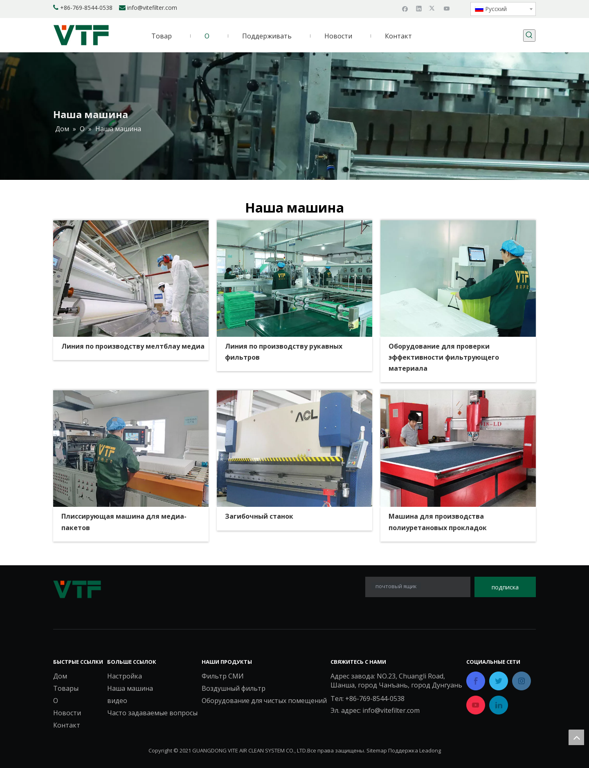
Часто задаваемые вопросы (152, 712)
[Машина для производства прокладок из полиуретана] (458, 448)
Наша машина (130, 688)
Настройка (124, 676)
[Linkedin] (419, 8)
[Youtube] (447, 8)
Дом (60, 676)
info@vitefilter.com (152, 7)
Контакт (66, 725)
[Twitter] (433, 8)
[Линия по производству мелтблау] (131, 278)
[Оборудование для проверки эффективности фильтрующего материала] (458, 278)
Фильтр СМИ (223, 676)
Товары (66, 688)
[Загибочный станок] (294, 448)
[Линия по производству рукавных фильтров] (294, 278)
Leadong (430, 750)
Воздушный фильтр (233, 688)
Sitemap (376, 750)
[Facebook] (405, 8)
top (576, 737)
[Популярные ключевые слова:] (529, 35)
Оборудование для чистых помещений (264, 700)
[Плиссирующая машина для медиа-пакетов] (131, 448)
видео (117, 700)
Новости (67, 712)
